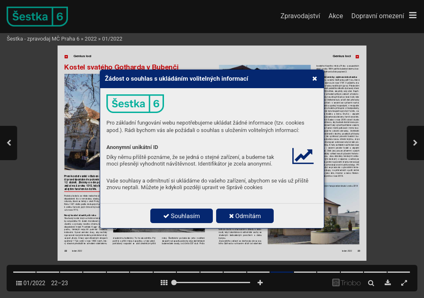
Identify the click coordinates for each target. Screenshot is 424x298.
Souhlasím (181, 216)
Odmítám (245, 216)
